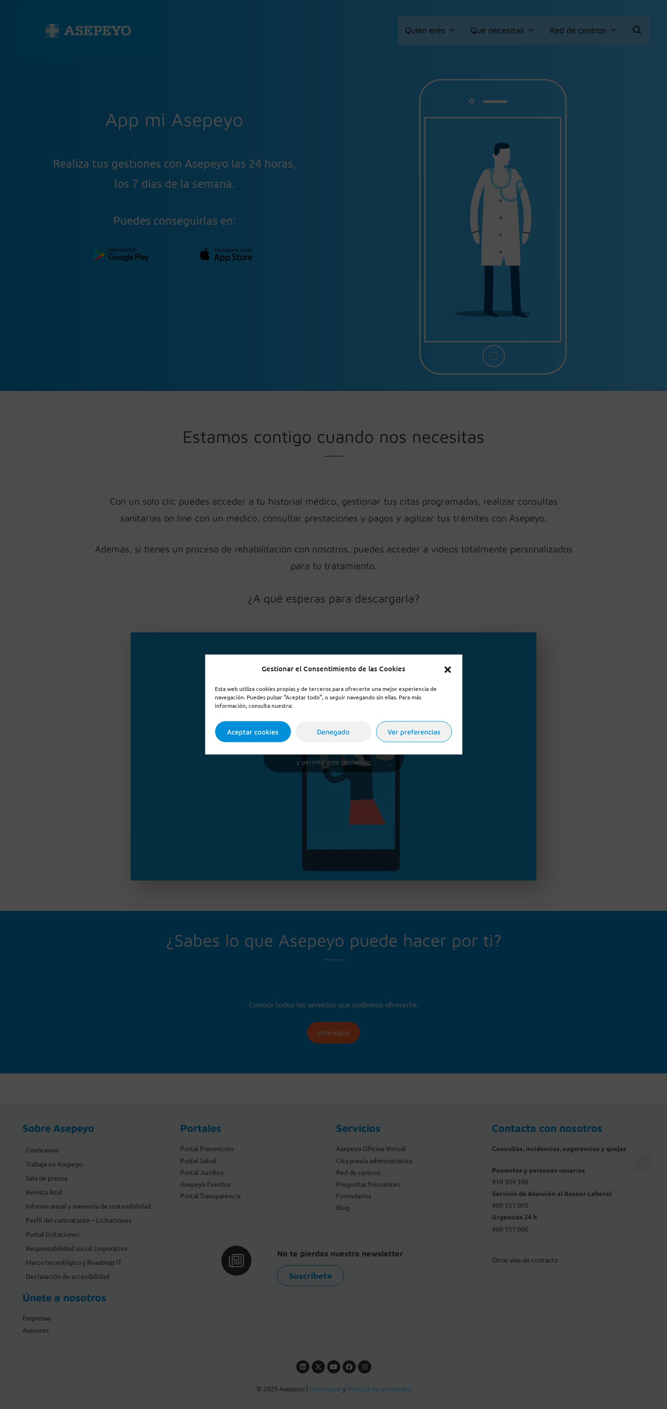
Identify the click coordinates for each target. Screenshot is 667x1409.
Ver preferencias (414, 731)
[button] (447, 668)
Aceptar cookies (253, 731)
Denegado (333, 731)
